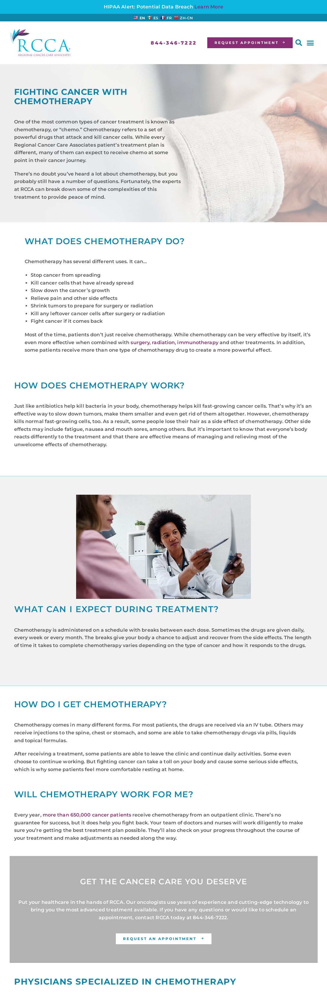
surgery (140, 342)
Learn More (208, 7)
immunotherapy (197, 342)
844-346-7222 (210, 917)
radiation (163, 342)
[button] (299, 43)
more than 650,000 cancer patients (87, 815)
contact (144, 917)
